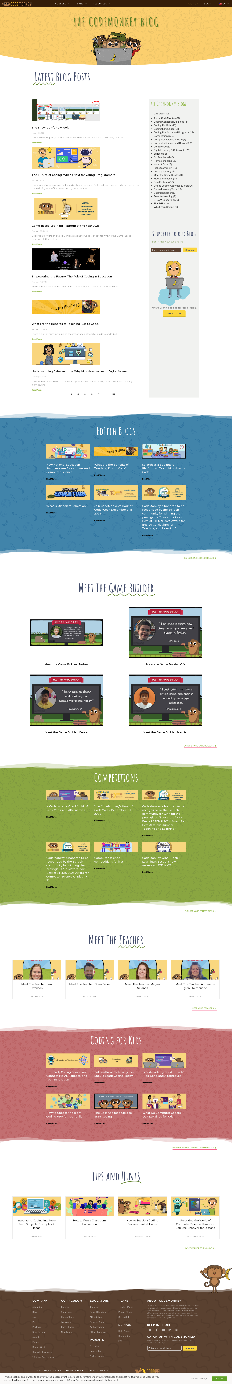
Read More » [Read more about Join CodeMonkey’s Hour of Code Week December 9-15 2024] (99, 520)
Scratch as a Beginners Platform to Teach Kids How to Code (163, 468)
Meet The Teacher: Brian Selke (89, 984)
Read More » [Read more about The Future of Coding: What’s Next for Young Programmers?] (37, 193)
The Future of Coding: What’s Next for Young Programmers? (74, 175)
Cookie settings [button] (199, 1378)
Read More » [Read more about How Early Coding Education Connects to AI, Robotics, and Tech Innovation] (51, 1086)
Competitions (161, 136)
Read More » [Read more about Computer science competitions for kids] (99, 868)
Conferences (161, 146)
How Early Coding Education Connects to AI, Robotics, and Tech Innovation (66, 1076)
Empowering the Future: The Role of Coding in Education (72, 276)
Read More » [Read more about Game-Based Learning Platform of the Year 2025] (37, 244)
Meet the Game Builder (166, 175)
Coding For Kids (162, 125)
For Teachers (161, 157)
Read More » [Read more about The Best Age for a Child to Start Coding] (99, 1123)
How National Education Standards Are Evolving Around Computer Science (68, 468)
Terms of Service (99, 1370)
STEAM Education (164, 200)
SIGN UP (193, 4)
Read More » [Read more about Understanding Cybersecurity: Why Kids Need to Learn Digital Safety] (37, 390)
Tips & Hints (160, 203)
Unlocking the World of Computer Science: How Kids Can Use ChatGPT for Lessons (195, 1224)
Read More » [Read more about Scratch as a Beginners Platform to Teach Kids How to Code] (147, 479)
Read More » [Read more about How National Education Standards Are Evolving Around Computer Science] (51, 479)
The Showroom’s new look (50, 127)
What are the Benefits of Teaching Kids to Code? (65, 324)
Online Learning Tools (165, 189)
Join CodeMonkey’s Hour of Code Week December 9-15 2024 (113, 509)
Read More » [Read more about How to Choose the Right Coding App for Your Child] (51, 1123)
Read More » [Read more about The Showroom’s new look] (37, 143)
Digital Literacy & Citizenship (169, 150)
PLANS (81, 3)
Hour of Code (161, 164)
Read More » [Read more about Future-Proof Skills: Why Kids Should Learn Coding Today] (99, 1083)
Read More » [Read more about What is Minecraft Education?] (51, 513)
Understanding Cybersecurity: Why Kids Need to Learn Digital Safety (79, 371)
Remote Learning (163, 196)
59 (114, 394)
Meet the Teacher (163, 178)
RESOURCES (102, 3)
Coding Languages (164, 128)
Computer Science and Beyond (171, 143)
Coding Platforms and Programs (171, 132)
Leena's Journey (162, 171)
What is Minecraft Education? (66, 506)
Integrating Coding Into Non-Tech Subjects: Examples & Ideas (36, 1224)
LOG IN (208, 4)
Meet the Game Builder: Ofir (165, 664)
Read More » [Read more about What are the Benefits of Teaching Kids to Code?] (37, 339)
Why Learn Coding (164, 207)
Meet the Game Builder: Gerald (66, 732)
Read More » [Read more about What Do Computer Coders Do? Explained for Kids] (147, 1123)
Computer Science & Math (168, 139)
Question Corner (163, 192)
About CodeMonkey (165, 118)
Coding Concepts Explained (169, 121)
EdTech (158, 153)
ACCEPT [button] (219, 1378)
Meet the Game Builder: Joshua (66, 664)
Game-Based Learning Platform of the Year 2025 (65, 225)
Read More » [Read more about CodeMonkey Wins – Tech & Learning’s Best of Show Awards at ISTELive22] (147, 872)
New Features (161, 182)
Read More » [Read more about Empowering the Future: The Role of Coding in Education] (37, 291)
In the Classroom (163, 168)
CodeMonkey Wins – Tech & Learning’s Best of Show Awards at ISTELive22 (161, 861)
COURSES (62, 3)
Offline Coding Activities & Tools (171, 185)
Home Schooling (163, 160)
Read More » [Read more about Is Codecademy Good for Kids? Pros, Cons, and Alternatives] (51, 817)
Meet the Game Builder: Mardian (165, 732)
